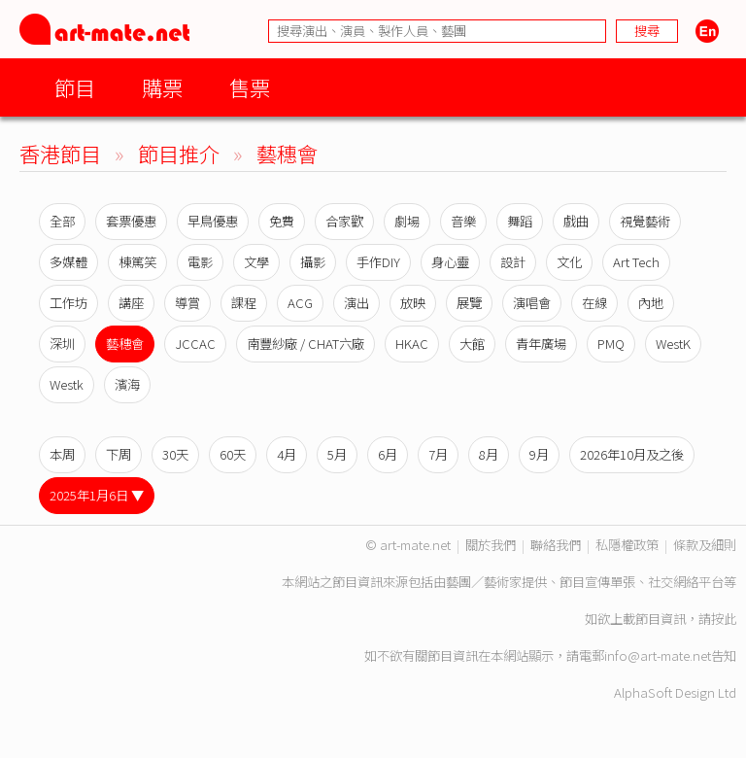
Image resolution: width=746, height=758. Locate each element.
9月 (539, 454)
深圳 (62, 343)
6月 (387, 454)
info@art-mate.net (657, 655)
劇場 (407, 221)
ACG (300, 302)
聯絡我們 (555, 544)
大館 (472, 343)
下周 (118, 454)
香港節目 (60, 153)
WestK (673, 343)
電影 (200, 262)
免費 (281, 221)
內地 (650, 302)
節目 (74, 87)
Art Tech (636, 262)
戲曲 (576, 221)
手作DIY (378, 262)
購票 (162, 87)
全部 (62, 221)
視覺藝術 (645, 221)
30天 (175, 454)
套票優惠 (131, 221)
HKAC (411, 343)
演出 (356, 302)
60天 (233, 454)
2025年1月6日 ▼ (97, 495)
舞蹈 (519, 221)
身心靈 (450, 262)
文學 (256, 262)
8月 (488, 454)
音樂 (463, 221)
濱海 (127, 384)
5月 (337, 454)
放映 (412, 302)
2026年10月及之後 (632, 454)
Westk (67, 384)
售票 (249, 87)
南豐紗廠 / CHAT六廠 (305, 343)
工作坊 (68, 302)
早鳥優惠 (212, 221)
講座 (131, 302)
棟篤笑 (137, 262)
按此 (723, 618)
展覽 (469, 302)
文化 (569, 262)
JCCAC (195, 343)
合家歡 (344, 221)
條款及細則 (704, 544)
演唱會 (532, 302)
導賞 (187, 302)
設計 (513, 262)
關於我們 (490, 544)
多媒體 (68, 262)
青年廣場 (541, 343)
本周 (62, 454)
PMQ (611, 343)
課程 (243, 302)
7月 (438, 454)
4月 (286, 454)
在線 (594, 302)
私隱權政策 (627, 544)
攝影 (312, 262)
